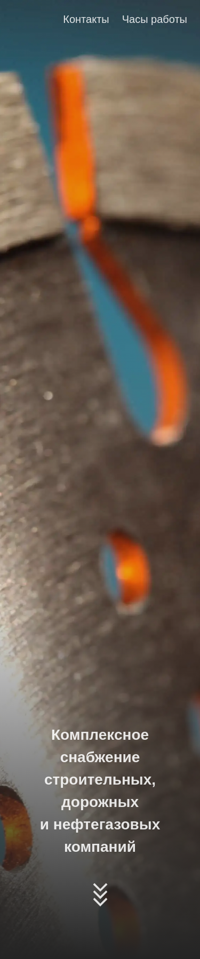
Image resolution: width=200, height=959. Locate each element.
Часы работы (154, 19)
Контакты (86, 19)
